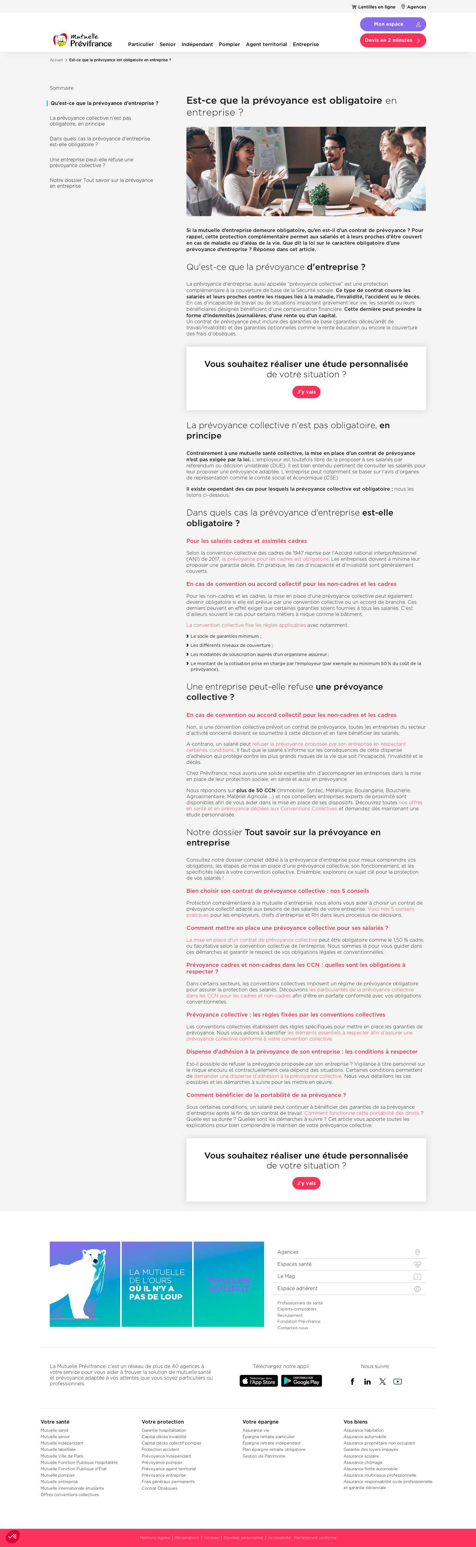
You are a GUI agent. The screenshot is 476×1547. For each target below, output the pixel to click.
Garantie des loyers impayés (371, 1449)
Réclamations (187, 1538)
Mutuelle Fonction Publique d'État (74, 1469)
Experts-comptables (296, 1309)
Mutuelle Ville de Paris (62, 1456)
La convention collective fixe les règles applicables (246, 625)
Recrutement (290, 1315)
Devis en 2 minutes (388, 40)
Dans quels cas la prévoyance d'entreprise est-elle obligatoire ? (100, 141)
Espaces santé (294, 1264)
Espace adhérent (297, 1288)
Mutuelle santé (55, 1430)
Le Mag (286, 1276)
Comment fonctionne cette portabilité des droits (361, 1113)
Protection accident (160, 1449)
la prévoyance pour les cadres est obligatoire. (276, 559)
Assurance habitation (364, 1430)
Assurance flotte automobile (371, 1469)
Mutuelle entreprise (59, 1481)
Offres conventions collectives (70, 1494)
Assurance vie (256, 1430)
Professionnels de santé (300, 1303)
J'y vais (306, 392)
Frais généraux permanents (168, 1481)
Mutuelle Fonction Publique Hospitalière (79, 1462)
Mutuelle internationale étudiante (72, 1488)
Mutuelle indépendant (62, 1443)
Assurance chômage (363, 1462)
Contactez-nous (292, 1328)
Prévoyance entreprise (164, 1475)
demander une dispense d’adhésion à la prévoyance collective (268, 1076)
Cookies (211, 1538)
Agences (416, 7)
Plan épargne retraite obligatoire (274, 1449)
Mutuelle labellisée (58, 1449)
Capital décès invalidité (164, 1436)
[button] (12, 1536)
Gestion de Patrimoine (264, 1456)
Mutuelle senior (55, 1436)
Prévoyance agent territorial (169, 1469)
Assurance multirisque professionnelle (380, 1475)
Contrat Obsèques (159, 1488)
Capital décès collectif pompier (172, 1443)
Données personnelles (243, 1538)
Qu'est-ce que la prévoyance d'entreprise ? (104, 103)
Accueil (56, 60)
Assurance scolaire (361, 1456)
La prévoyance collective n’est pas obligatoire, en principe (90, 121)
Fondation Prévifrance (299, 1321)
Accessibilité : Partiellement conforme (302, 1538)
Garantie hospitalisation (164, 1430)
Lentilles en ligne (377, 7)
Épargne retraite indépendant (272, 1443)
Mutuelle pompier (58, 1475)
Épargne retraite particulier (269, 1436)
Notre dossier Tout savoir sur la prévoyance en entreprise (101, 183)
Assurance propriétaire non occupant (379, 1443)
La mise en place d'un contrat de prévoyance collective (251, 940)
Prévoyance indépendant (166, 1456)
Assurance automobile (365, 1436)
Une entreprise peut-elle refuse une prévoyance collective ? (91, 162)
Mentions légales (155, 1538)
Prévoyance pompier (162, 1462)
